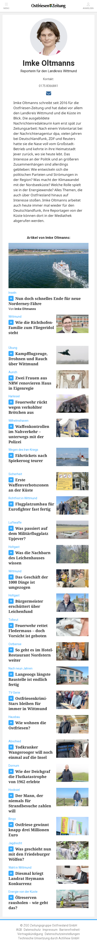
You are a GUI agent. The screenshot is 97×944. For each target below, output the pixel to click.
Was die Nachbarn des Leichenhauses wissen (29, 557)
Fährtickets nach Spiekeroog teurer (27, 458)
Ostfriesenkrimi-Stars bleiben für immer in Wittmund (27, 703)
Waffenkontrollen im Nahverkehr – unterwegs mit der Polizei (28, 434)
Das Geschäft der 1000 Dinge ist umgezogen (28, 582)
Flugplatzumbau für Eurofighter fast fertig (31, 506)
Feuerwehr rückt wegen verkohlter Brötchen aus (27, 407)
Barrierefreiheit (69, 930)
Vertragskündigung (30, 934)
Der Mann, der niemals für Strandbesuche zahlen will (29, 803)
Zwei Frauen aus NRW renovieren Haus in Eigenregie (29, 383)
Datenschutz (32, 930)
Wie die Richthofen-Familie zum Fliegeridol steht (31, 327)
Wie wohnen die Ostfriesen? (27, 725)
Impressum (50, 930)
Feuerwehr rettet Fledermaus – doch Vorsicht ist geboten (28, 630)
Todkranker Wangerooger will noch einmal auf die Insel (30, 752)
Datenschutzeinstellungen (62, 934)
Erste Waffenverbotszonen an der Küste (28, 485)
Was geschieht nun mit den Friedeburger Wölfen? (29, 854)
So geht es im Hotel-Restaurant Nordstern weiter (30, 655)
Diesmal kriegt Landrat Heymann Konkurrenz (26, 878)
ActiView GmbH (69, 938)
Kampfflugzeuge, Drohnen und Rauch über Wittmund (28, 358)
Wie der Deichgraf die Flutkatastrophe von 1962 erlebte (29, 776)
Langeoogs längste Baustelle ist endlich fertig (29, 679)
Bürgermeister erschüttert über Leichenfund (25, 606)
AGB (19, 930)
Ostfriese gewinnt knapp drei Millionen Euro (28, 829)
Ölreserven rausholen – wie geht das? (28, 902)
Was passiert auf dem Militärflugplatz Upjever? (28, 533)
